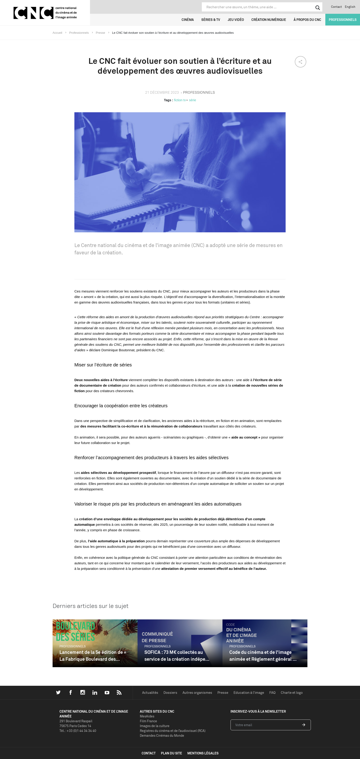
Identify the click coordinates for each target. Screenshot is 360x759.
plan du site (171, 753)
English (350, 6)
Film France (148, 721)
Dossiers (170, 692)
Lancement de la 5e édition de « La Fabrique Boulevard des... (93, 655)
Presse (222, 692)
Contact (336, 6)
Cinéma (188, 20)
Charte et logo (292, 692)
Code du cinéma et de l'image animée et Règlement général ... (263, 655)
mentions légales (203, 753)
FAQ (272, 692)
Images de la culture (154, 726)
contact (149, 753)
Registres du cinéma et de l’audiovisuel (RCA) (172, 731)
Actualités (150, 692)
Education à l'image (248, 692)
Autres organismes (197, 692)
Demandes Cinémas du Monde (162, 735)
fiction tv (180, 100)
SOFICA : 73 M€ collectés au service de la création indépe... (176, 655)
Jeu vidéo (236, 20)
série (192, 100)
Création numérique (268, 20)
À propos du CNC (307, 20)
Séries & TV (210, 20)
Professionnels (343, 20)
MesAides (147, 716)
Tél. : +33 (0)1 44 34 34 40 (77, 731)
